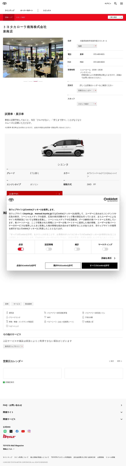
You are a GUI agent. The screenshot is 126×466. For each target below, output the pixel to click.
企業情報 (100, 457)
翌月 (118, 361)
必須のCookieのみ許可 (26, 265)
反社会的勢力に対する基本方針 (84, 457)
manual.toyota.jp (43, 214)
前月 (112, 361)
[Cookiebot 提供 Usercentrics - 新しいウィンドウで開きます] (106, 200)
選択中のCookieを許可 (63, 265)
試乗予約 (34, 194)
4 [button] (39, 82)
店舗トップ (8, 17)
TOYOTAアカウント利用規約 (61, 457)
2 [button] (29, 82)
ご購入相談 (113, 17)
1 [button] (24, 82)
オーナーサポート (26, 10)
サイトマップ (7, 457)
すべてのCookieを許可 (99, 265)
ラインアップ (9, 10)
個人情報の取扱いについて (39, 457)
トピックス (47, 10)
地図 (87, 46)
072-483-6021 (99, 54)
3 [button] (34, 82)
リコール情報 (110, 457)
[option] (41, 58)
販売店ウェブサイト (14, 346)
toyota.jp (28, 214)
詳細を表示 (106, 258)
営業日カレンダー (87, 90)
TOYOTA (4, 3)
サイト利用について (21, 457)
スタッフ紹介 (20, 17)
